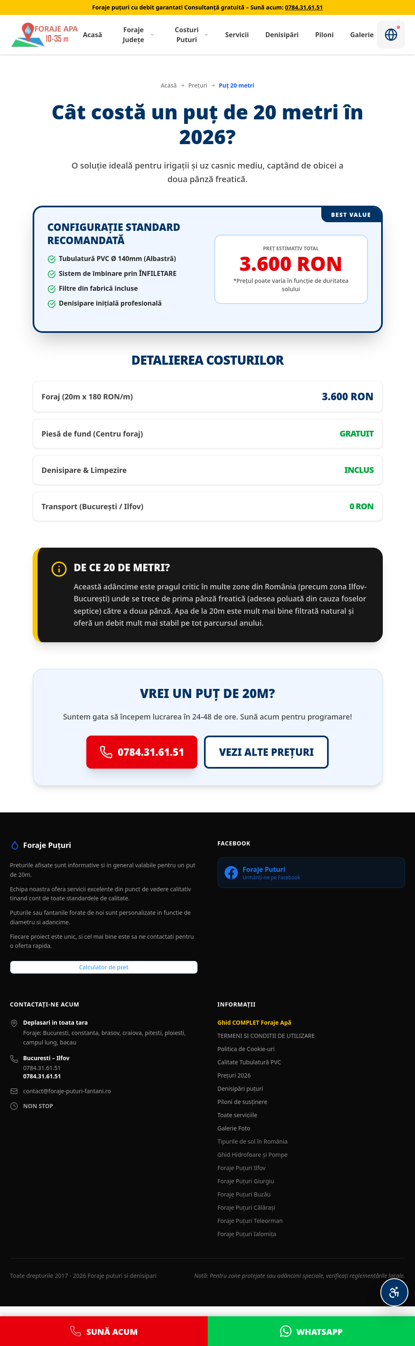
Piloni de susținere (243, 1102)
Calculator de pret (103, 967)
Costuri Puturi (192, 34)
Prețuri (197, 85)
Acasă (92, 34)
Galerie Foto (234, 1128)
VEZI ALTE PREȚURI (266, 752)
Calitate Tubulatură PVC (249, 1062)
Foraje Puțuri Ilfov (242, 1168)
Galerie (362, 34)
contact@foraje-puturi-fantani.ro (67, 1091)
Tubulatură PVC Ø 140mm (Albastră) (117, 258)
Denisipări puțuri (240, 1088)
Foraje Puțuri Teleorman (250, 1221)
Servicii (237, 34)
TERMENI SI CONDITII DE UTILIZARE (266, 1036)
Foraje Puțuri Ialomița (247, 1234)
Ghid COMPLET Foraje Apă (255, 1022)
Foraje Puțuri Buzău (244, 1194)
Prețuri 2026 (234, 1075)
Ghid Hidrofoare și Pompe (253, 1154)
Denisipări (282, 34)
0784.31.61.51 (304, 7)
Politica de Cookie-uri (246, 1049)
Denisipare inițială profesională (110, 303)
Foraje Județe (138, 34)
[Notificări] (391, 35)
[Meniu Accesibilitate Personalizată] (394, 1292)
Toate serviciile (237, 1115)
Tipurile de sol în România (253, 1141)
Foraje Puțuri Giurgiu (246, 1181)
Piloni (324, 34)
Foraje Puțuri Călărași (246, 1207)
